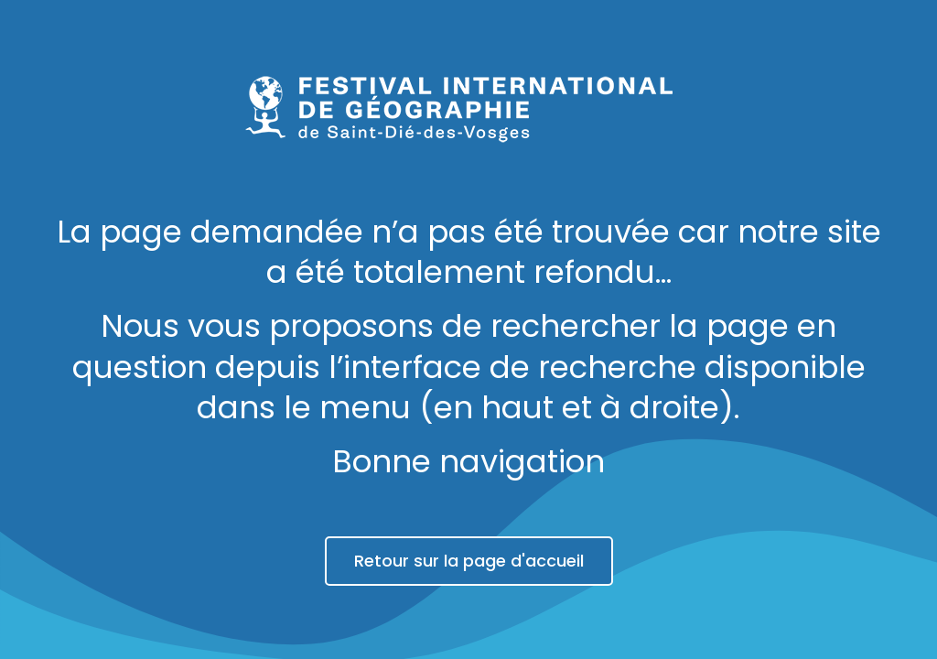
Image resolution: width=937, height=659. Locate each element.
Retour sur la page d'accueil (469, 560)
